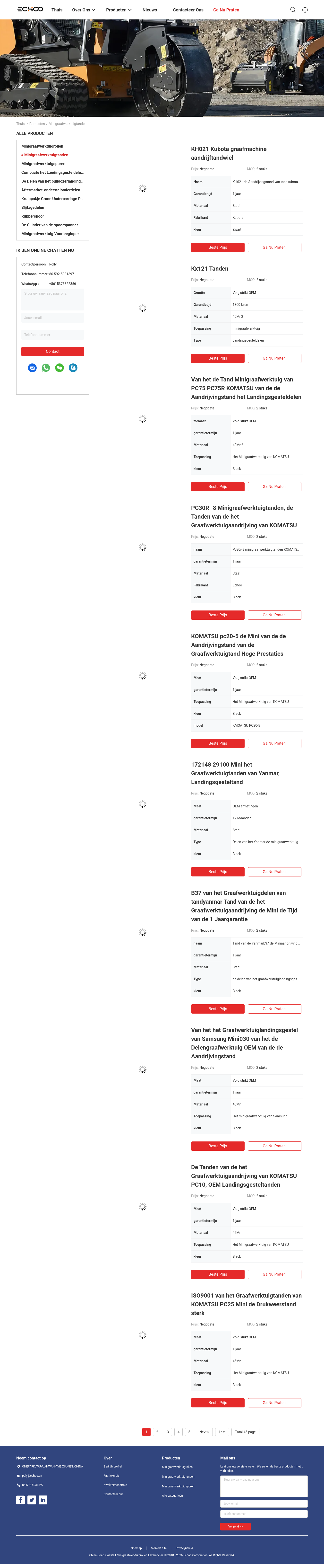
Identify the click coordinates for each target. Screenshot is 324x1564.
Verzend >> (235, 1526)
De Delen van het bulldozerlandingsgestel (52, 181)
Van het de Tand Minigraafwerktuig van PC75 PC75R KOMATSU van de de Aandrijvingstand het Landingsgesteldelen (246, 388)
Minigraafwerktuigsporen (43, 163)
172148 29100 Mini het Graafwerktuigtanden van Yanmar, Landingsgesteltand (235, 773)
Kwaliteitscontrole (115, 1485)
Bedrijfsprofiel (113, 1466)
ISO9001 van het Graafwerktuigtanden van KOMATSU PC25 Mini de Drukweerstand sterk (246, 1304)
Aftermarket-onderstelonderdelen (50, 190)
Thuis (20, 124)
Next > (204, 1432)
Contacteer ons (113, 1494)
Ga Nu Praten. (275, 247)
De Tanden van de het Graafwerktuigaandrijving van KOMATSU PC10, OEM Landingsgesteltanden (244, 1176)
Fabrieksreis (111, 1475)
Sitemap (136, 1548)
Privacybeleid (184, 1548)
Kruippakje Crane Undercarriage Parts (52, 198)
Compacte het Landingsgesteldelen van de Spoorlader (52, 172)
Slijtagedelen (32, 207)
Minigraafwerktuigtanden (46, 155)
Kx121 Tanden (209, 268)
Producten (37, 124)
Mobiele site (159, 1548)
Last (222, 1432)
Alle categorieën (172, 1495)
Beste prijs (218, 247)
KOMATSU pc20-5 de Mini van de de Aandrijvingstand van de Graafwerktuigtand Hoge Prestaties (238, 645)
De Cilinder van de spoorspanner (49, 225)
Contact (53, 351)
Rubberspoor (32, 216)
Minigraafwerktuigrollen (42, 146)
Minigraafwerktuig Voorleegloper (50, 233)
